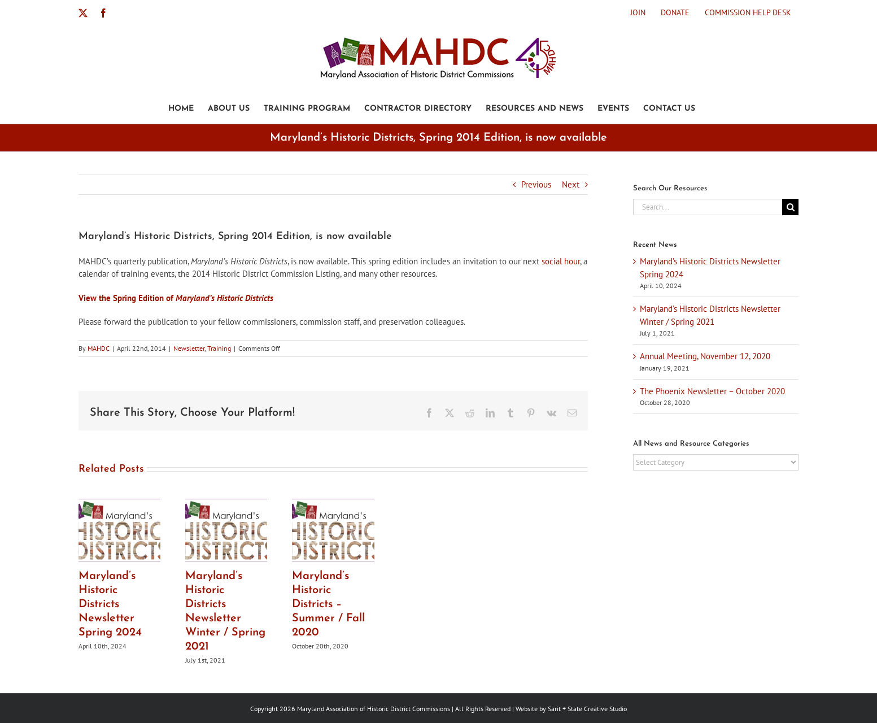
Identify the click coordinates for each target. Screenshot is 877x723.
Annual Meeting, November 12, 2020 (705, 356)
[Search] (790, 207)
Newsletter (188, 348)
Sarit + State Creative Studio (587, 708)
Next (570, 184)
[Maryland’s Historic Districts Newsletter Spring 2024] (119, 504)
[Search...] (707, 207)
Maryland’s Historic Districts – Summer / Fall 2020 (328, 604)
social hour (561, 261)
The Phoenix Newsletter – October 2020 (712, 391)
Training (219, 348)
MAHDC (99, 348)
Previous (536, 184)
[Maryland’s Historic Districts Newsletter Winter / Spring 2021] (226, 504)
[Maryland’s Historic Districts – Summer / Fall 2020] (333, 504)
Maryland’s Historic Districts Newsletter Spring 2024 (110, 604)
